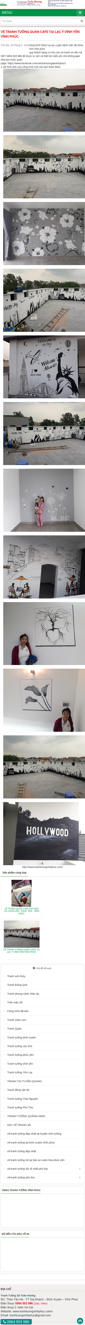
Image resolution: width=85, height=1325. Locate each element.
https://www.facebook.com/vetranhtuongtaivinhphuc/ (37, 63)
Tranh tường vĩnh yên (20, 1063)
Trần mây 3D (15, 1002)
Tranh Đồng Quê (17, 984)
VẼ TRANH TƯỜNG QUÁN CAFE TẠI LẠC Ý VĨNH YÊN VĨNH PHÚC (22, 950)
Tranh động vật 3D (18, 1089)
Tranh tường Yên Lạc (20, 1072)
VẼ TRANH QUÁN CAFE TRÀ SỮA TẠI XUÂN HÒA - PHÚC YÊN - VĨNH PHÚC (21, 911)
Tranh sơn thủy (16, 976)
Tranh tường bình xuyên (21, 1037)
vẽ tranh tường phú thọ (21, 1177)
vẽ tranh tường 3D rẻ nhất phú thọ (27, 1168)
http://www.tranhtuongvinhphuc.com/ (42, 867)
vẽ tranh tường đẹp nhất (21, 1151)
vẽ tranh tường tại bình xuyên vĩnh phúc (31, 1142)
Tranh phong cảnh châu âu (23, 993)
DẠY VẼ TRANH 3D (19, 1124)
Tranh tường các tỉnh (19, 1046)
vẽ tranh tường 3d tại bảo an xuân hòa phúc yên (36, 1160)
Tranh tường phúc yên (20, 1054)
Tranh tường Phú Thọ (20, 1107)
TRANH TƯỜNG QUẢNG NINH (26, 1116)
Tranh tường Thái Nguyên (22, 1098)
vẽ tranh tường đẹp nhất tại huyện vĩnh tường (34, 1133)
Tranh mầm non (16, 1019)
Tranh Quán (14, 1028)
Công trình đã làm (18, 1011)
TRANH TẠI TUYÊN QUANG (24, 1081)
